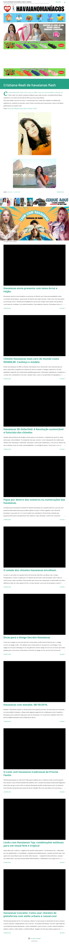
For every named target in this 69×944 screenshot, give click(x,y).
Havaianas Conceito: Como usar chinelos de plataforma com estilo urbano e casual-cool (30, 914)
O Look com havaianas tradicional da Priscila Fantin (31, 773)
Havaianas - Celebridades (13, 192)
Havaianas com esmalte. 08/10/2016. (26, 704)
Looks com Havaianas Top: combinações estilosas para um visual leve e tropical (34, 844)
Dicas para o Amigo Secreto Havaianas (27, 637)
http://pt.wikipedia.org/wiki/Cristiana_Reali (22, 108)
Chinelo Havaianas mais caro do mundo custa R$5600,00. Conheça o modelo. (31, 360)
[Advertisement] (34, 59)
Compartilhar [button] (60, 192)
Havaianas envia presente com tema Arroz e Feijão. (30, 290)
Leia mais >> (62, 308)
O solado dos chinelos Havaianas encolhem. (30, 570)
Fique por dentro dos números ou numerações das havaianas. (34, 501)
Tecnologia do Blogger (34, 938)
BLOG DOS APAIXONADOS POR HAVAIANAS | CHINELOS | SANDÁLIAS (17, 2)
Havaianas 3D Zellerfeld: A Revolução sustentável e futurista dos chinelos (34, 431)
